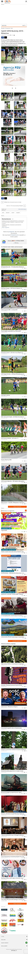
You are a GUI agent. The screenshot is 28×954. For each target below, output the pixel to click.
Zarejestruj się (14, 235)
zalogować (11, 231)
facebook (2, 37)
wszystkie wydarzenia (17, 641)
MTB (3, 212)
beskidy (7, 212)
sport (13, 212)
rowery (18, 212)
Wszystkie (13, 25)
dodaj (26, 510)
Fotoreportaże (8, 28)
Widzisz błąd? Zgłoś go (22, 209)
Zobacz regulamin (5, 227)
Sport (12, 28)
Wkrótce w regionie (8, 511)
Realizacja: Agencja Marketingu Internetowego (14, 950)
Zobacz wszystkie (17, 506)
